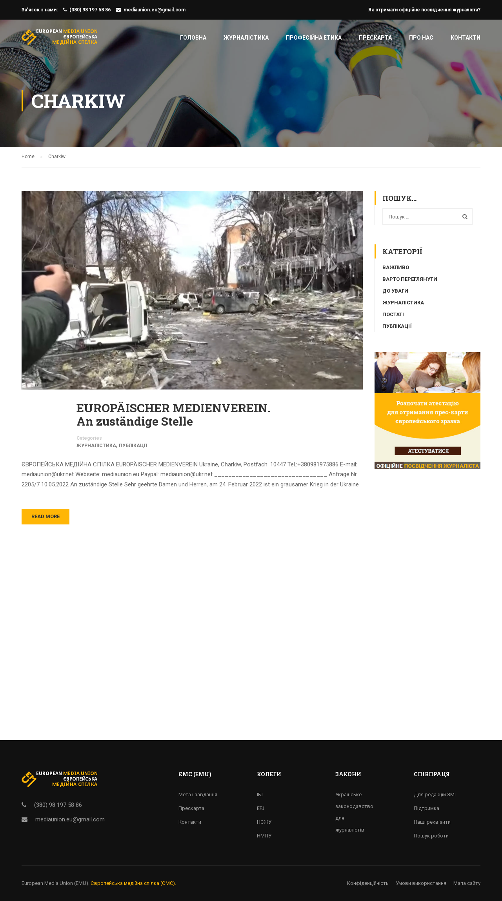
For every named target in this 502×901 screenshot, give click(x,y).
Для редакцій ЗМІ (435, 794)
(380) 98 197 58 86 (90, 10)
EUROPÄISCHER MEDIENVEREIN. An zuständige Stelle (173, 414)
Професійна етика (314, 38)
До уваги (395, 291)
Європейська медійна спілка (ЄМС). (133, 883)
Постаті (393, 314)
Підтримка (426, 808)
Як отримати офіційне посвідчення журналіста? (424, 10)
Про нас (421, 38)
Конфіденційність (368, 883)
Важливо (395, 267)
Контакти (465, 38)
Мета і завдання (197, 794)
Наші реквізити (432, 822)
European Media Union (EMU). (55, 883)
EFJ (260, 808)
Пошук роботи (431, 836)
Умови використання (421, 883)
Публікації (133, 445)
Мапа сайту (466, 883)
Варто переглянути (409, 279)
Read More (45, 516)
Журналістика (246, 38)
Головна (193, 38)
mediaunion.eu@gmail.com (155, 10)
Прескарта (375, 38)
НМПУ (264, 836)
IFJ (260, 794)
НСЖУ (264, 822)
